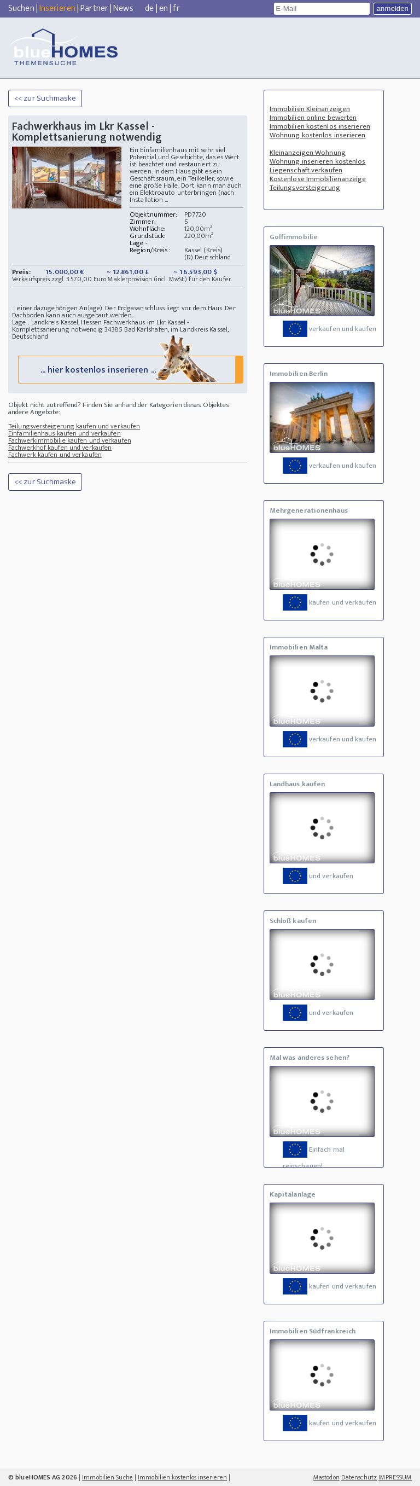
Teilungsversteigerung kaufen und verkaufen (74, 430)
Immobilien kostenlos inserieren (320, 126)
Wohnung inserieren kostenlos (318, 161)
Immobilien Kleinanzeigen (310, 109)
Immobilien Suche (107, 1477)
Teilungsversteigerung (305, 188)
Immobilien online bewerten (313, 118)
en (163, 8)
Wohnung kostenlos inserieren (318, 135)
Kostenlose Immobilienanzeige (318, 179)
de (149, 8)
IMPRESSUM (395, 1477)
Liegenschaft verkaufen (306, 170)
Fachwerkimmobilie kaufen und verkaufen (69, 444)
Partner (94, 8)
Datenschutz (359, 1477)
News (123, 8)
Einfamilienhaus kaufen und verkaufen (64, 437)
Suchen (21, 8)
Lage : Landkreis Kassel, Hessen (57, 322)
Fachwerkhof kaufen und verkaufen (60, 451)
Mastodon (326, 1477)
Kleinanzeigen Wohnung (308, 153)
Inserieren (57, 8)
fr (176, 8)
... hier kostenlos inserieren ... (129, 372)
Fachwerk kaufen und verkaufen (55, 458)
